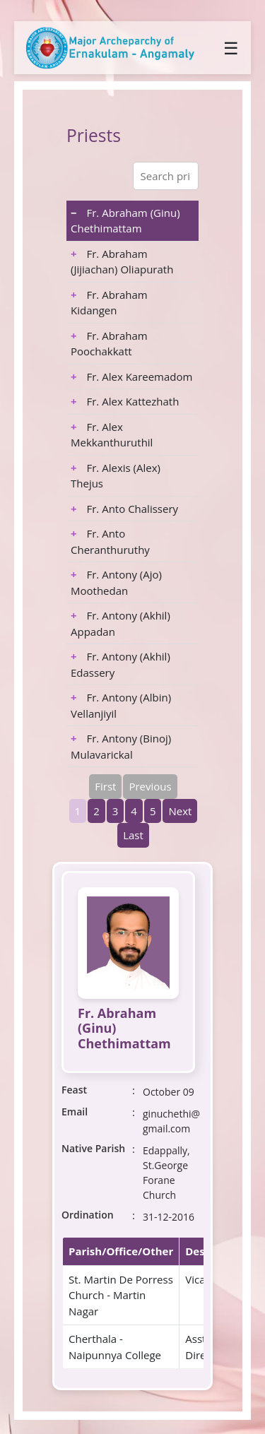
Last (133, 835)
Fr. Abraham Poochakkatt (109, 343)
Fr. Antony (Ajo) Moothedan (116, 582)
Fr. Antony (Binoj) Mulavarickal (121, 746)
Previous (150, 786)
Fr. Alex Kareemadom (131, 376)
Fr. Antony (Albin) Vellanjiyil (121, 705)
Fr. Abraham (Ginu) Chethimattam (125, 221)
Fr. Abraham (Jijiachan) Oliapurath (122, 262)
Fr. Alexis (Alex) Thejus (115, 476)
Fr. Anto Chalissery (124, 509)
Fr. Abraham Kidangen (109, 303)
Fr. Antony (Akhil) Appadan (120, 623)
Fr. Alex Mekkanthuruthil (112, 435)
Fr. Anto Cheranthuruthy (110, 541)
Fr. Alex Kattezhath (125, 401)
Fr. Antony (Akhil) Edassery (120, 664)
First (105, 786)
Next (180, 811)
